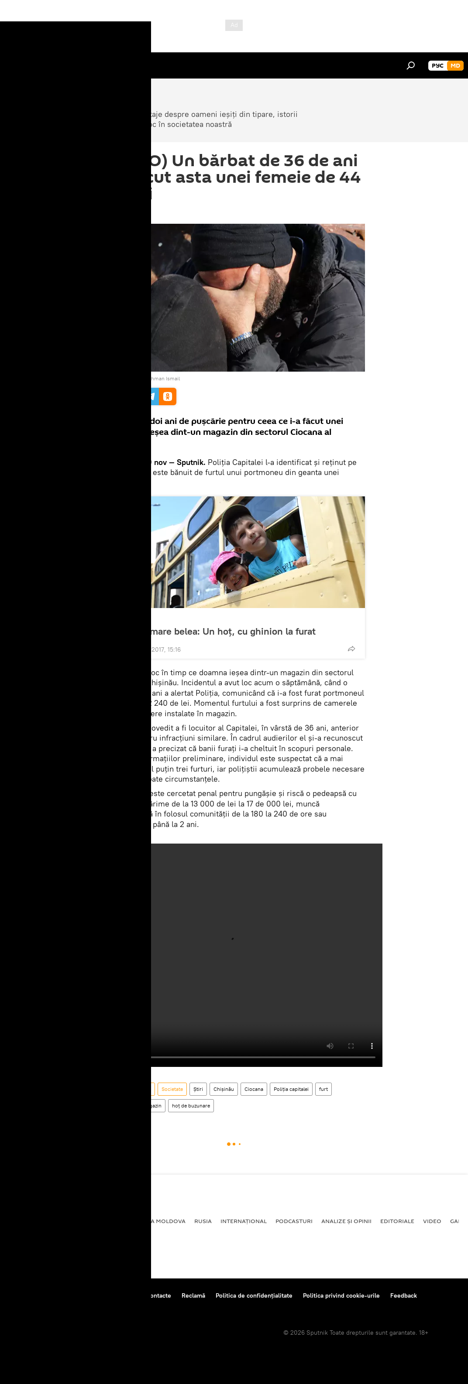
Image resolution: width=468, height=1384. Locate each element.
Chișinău (223, 1089)
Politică (22, 1221)
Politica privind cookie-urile (341, 1295)
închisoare (119, 1105)
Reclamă (193, 1295)
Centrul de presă (84, 1295)
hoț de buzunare (191, 1105)
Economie (98, 1221)
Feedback (403, 1295)
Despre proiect (30, 1295)
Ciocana (253, 1089)
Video (432, 1221)
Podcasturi (294, 1221)
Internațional (243, 1221)
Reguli (127, 1295)
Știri (198, 1089)
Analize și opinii (346, 1221)
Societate (129, 617)
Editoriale (397, 1221)
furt (323, 1089)
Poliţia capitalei (291, 1089)
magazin (152, 1105)
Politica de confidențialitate (254, 1295)
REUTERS (120, 378)
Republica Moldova (129, 1089)
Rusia (203, 1221)
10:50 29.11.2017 (125, 213)
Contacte (158, 1295)
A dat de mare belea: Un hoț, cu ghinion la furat (214, 631)
